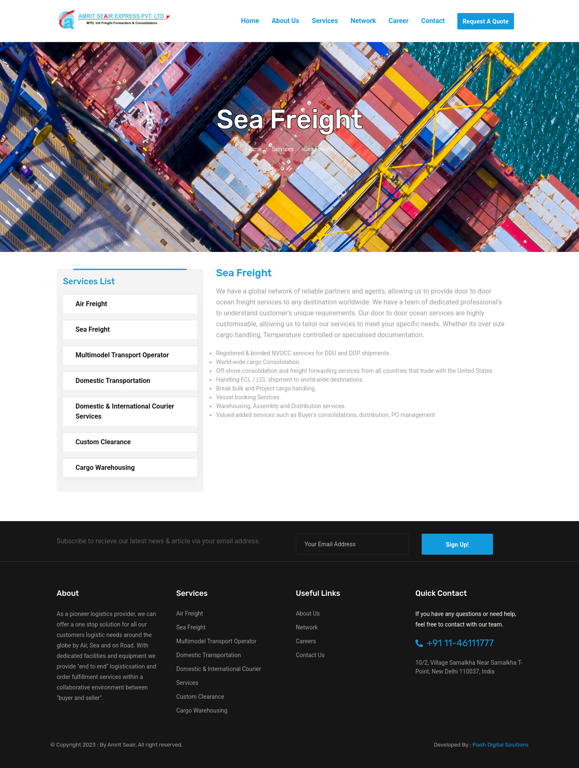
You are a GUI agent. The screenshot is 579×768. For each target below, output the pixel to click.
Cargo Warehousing (105, 468)
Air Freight (91, 304)
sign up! (457, 544)
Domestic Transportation (113, 381)
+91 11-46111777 (454, 643)
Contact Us (310, 655)
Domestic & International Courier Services (125, 411)
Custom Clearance (103, 442)
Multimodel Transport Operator (122, 355)
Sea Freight (93, 329)
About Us (308, 613)
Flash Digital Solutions (500, 745)
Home (254, 149)
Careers (306, 641)
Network (307, 627)
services (282, 149)
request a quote (486, 21)
